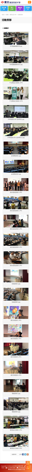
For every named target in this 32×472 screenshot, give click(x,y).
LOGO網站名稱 (13, 2)
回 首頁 (27, 463)
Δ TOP (27, 467)
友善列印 (14, 454)
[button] (29, 2)
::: (0, 11)
